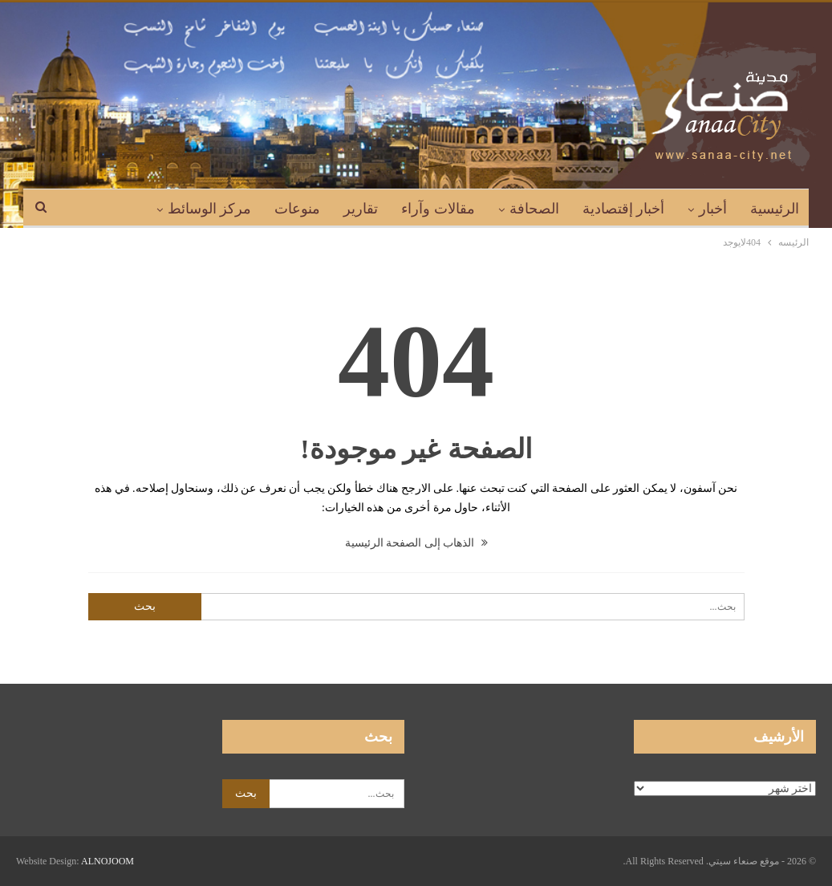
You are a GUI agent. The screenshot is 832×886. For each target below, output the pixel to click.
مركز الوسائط (210, 209)
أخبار (713, 209)
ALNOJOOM (107, 861)
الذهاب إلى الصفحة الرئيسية (416, 543)
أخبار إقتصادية (623, 209)
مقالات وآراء (438, 209)
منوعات (297, 209)
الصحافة (534, 209)
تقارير (360, 209)
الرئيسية (774, 209)
